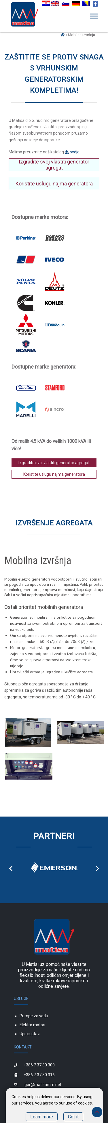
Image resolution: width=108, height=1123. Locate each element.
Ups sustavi (30, 1033)
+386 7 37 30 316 (39, 1074)
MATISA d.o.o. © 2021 (57, 1101)
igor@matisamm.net (42, 1084)
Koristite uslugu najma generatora (54, 184)
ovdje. (72, 152)
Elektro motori (32, 1024)
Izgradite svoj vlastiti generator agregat (54, 165)
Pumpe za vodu (34, 1016)
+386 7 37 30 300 (39, 1065)
